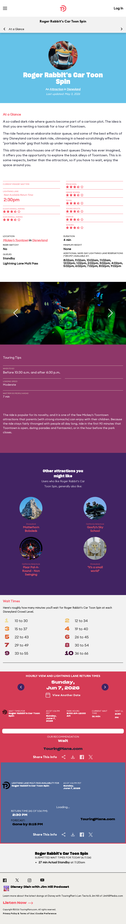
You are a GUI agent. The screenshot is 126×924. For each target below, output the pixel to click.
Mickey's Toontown (15, 240)
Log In (118, 8)
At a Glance (16, 29)
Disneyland (73, 89)
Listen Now (19, 903)
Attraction (56, 89)
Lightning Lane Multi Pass (20, 263)
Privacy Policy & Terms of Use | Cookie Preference (29, 913)
